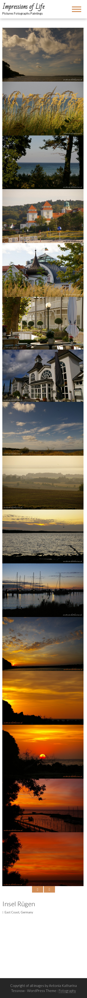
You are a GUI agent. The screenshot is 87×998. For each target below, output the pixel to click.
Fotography (67, 991)
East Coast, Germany (19, 912)
